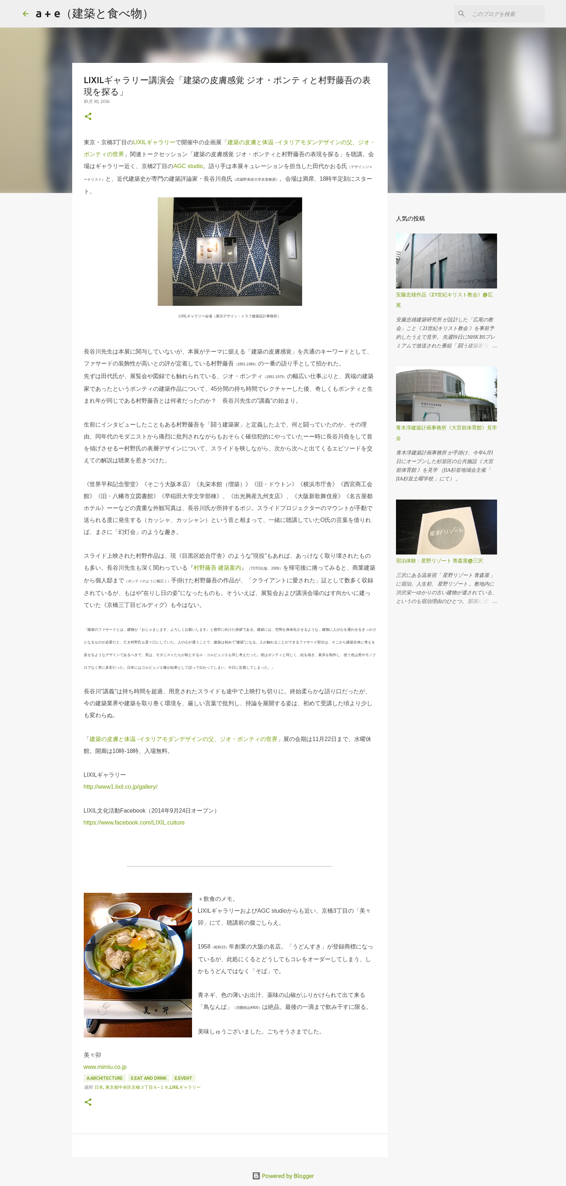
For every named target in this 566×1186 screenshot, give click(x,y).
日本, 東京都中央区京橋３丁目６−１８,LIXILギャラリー (148, 1087)
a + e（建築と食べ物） (95, 13)
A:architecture (105, 1078)
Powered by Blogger (283, 1176)
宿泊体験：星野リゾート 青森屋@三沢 (439, 561)
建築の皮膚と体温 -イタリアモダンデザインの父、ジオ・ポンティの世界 (184, 739)
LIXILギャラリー (154, 142)
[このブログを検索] (507, 13)
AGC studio (188, 166)
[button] (88, 117)
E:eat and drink (148, 1078)
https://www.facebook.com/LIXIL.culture (134, 822)
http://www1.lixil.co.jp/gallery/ (121, 787)
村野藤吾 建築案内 (217, 568)
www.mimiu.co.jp (105, 1067)
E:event (183, 1078)
